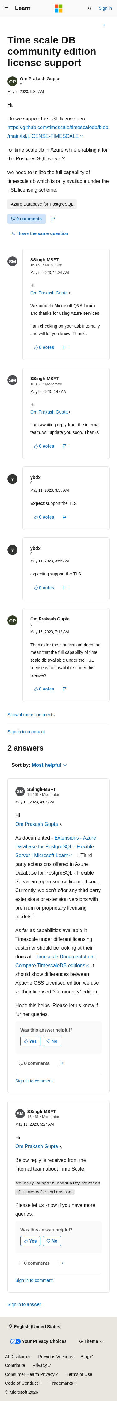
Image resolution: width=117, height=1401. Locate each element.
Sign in (105, 8)
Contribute (15, 1365)
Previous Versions (55, 1356)
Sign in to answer (24, 1304)
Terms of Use (79, 1374)
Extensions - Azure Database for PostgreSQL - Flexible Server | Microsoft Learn (55, 846)
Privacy (40, 1365)
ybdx (35, 477)
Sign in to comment (26, 731)
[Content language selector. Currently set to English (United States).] (35, 1327)
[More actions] (104, 24)
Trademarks (61, 1383)
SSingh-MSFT (44, 259)
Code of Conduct (21, 1383)
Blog (85, 1356)
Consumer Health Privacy (30, 1374)
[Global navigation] (6, 8)
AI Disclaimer (18, 1356)
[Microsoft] (59, 8)
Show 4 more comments (31, 714)
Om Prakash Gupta (39, 78)
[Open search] (90, 8)
